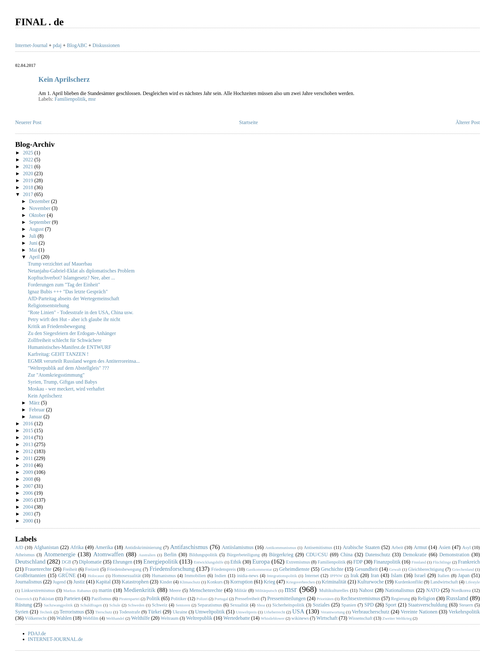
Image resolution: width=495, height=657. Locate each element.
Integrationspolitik (282, 576)
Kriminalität (334, 581)
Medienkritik (139, 590)
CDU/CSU (317, 554)
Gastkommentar (259, 569)
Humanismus (164, 575)
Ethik (235, 561)
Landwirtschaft (444, 581)
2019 (28, 180)
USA (298, 611)
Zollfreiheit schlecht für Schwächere (64, 340)
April (35, 257)
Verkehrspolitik (464, 611)
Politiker (179, 598)
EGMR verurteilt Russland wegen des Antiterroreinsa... (84, 361)
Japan (463, 575)
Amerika (104, 547)
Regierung (400, 598)
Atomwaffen (108, 554)
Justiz (79, 581)
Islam (396, 575)
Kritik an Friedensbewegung (56, 326)
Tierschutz (103, 612)
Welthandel (115, 618)
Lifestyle (473, 582)
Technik (45, 612)
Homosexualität (126, 575)
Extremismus (298, 561)
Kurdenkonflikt (409, 581)
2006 (28, 493)
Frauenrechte (38, 569)
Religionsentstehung (48, 305)
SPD (369, 604)
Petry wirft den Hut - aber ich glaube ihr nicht (74, 319)
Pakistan (46, 598)
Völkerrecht (36, 618)
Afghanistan (46, 547)
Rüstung (23, 604)
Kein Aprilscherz (64, 79)
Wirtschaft (327, 618)
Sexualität (239, 604)
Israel (420, 575)
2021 (28, 166)
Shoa (261, 605)
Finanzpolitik (387, 561)
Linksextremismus (38, 590)
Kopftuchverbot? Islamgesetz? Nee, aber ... (71, 277)
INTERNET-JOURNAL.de (55, 639)
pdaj (57, 45)
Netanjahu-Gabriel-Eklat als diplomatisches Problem (81, 270)
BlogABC (77, 45)
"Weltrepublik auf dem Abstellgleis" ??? (68, 368)
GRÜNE (66, 575)
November (40, 208)
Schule (114, 605)
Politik (153, 598)
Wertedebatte (236, 618)
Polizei (202, 599)
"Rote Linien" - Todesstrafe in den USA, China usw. (80, 312)
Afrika (77, 547)
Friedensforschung (172, 568)
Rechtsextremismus (360, 598)
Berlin (170, 554)
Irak (354, 575)
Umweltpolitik (210, 611)
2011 (28, 458)
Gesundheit (366, 569)
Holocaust (96, 576)
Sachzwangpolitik (58, 605)
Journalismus (28, 581)
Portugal (221, 599)
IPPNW (336, 576)
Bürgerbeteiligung (243, 554)
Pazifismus (101, 598)
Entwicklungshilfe (209, 562)
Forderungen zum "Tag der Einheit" (64, 284)
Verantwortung (333, 612)
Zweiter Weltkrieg (397, 618)
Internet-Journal (31, 45)
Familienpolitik (70, 99)
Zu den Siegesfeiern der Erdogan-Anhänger (72, 333)
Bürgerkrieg (281, 554)
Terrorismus (72, 611)
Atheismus (25, 554)
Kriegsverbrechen (300, 582)
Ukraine (180, 611)
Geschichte (332, 569)
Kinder (166, 581)
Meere (175, 590)
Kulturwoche (370, 581)
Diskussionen (106, 45)
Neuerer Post (28, 122)
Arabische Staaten (361, 547)
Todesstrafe (129, 611)
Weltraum (169, 618)
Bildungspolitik (203, 554)
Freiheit (70, 569)
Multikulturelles (333, 590)
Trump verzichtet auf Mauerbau (60, 263)
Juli (33, 236)
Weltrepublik (199, 618)
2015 (28, 430)
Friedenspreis (223, 569)
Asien (444, 547)
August (37, 229)
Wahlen (64, 618)
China (347, 554)
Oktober (38, 215)
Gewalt (395, 569)
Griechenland (463, 569)
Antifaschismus (189, 547)
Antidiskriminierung (143, 547)
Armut (420, 547)
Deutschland (30, 561)
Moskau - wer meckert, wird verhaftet (66, 388)
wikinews (300, 618)
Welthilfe (140, 618)
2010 (28, 465)
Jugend (59, 581)
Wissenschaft (360, 618)
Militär (240, 590)
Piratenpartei (129, 599)
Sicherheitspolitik (288, 604)
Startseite (248, 122)
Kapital (103, 581)
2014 (28, 437)
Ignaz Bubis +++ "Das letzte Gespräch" (68, 291)
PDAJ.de (37, 633)
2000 (28, 520)
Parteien (72, 598)
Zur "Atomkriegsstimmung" (56, 375)
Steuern (466, 604)
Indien (220, 575)
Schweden (136, 605)
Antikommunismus (280, 548)
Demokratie (415, 554)
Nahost (366, 590)
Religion (426, 598)
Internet (312, 575)
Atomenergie (59, 554)
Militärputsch (266, 590)
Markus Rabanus (77, 590)
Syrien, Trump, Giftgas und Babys (62, 382)
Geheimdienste (294, 569)
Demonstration (454, 554)
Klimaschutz (190, 582)
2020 (28, 173)
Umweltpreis (246, 612)
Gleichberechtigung (426, 569)
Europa (261, 561)
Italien (444, 575)
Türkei (154, 611)
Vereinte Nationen (419, 611)
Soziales (321, 604)
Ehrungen (122, 561)
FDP (357, 561)
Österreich (23, 599)
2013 (28, 444)
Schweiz (159, 604)
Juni (34, 243)
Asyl (466, 547)
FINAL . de (39, 21)
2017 (28, 194)
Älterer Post (468, 122)
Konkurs (215, 581)
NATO (432, 590)
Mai (34, 250)
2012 (28, 451)
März (35, 402)
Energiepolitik (160, 561)
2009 (28, 472)
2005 (28, 500)
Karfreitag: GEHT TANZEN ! (58, 354)
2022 (28, 159)
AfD (19, 547)
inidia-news (247, 575)
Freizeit (92, 569)
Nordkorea (461, 590)
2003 (28, 514)
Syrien (21, 611)
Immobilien (195, 575)
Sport (390, 604)
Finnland (419, 562)
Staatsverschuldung (427, 604)
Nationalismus (399, 590)
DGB (66, 561)
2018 (28, 187)
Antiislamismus (237, 547)
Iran (375, 575)
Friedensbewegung (124, 569)
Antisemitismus (318, 547)
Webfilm (91, 618)
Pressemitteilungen (286, 598)
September (40, 222)
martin (105, 590)
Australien (147, 555)
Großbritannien (30, 575)
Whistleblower (273, 618)
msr (92, 99)
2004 (28, 507)
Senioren (183, 605)
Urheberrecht (274, 612)
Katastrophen (135, 581)
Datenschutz (377, 554)
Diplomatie (90, 561)
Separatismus (210, 604)
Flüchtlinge (442, 562)
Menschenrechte (205, 590)
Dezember (40, 201)
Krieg (269, 581)
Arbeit (397, 547)
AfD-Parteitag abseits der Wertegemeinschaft (73, 298)
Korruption (241, 581)
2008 (28, 479)
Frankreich (469, 561)
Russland (457, 598)
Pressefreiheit (247, 598)
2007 (28, 486)
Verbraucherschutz (370, 611)
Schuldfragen (91, 605)
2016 (28, 423)
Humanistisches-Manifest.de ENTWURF (69, 347)
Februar (37, 409)
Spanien (348, 604)
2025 (28, 152)
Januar (36, 416)
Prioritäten (325, 599)
